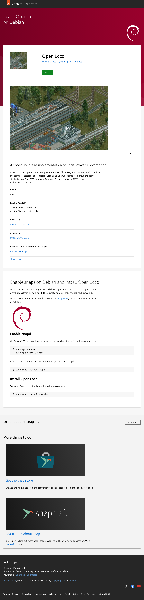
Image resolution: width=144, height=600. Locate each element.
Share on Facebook (132, 586)
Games (78, 61)
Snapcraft (61, 580)
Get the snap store (19, 480)
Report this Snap (18, 251)
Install (47, 72)
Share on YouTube (139, 586)
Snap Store (63, 298)
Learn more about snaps (23, 534)
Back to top (10, 562)
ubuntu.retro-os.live (20, 224)
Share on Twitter (126, 586)
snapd (53, 580)
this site (72, 580)
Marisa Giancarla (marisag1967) (58, 61)
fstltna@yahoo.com (20, 238)
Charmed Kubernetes (26, 574)
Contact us (104, 594)
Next (130, 153)
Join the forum (9, 580)
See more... (132, 422)
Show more (15, 259)
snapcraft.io (11, 544)
